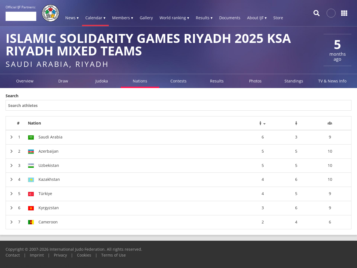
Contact (13, 255)
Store (278, 17)
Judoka (101, 81)
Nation (34, 123)
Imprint (37, 255)
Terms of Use (113, 255)
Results (217, 81)
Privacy (60, 255)
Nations (140, 81)
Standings (293, 81)
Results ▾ (204, 17)
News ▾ (72, 17)
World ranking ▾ (174, 17)
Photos (255, 81)
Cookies (84, 255)
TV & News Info (332, 81)
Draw (63, 81)
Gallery (146, 17)
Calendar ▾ (95, 17)
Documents (229, 17)
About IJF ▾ (257, 17)
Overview (24, 81)
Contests (178, 81)
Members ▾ (122, 17)
